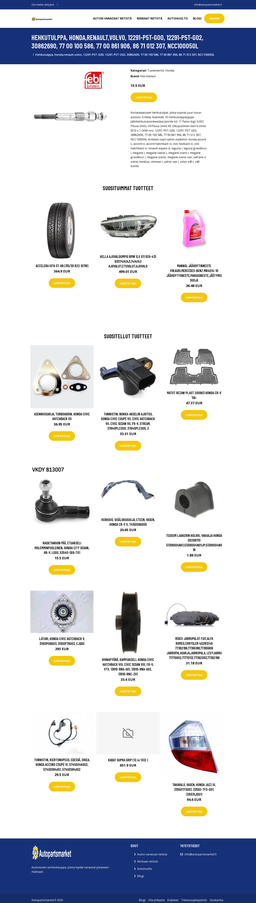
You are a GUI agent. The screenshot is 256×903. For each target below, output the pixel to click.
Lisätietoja (144, 97)
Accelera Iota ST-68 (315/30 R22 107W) (62, 265)
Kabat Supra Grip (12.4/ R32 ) (128, 760)
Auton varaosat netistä (112, 18)
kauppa (214, 18)
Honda (169, 70)
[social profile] (57, 4)
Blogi (197, 18)
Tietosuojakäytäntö (194, 900)
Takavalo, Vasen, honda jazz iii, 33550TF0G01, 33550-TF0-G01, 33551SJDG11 (194, 789)
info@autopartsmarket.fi (208, 4)
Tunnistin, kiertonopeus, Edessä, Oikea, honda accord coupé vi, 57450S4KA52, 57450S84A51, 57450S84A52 (62, 764)
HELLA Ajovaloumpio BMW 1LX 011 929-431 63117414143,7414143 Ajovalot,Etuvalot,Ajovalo (128, 261)
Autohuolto (177, 18)
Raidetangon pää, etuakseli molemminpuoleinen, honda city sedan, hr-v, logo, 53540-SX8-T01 (62, 548)
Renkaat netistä (149, 18)
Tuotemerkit (155, 70)
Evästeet (172, 900)
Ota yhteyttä (156, 900)
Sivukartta (216, 900)
